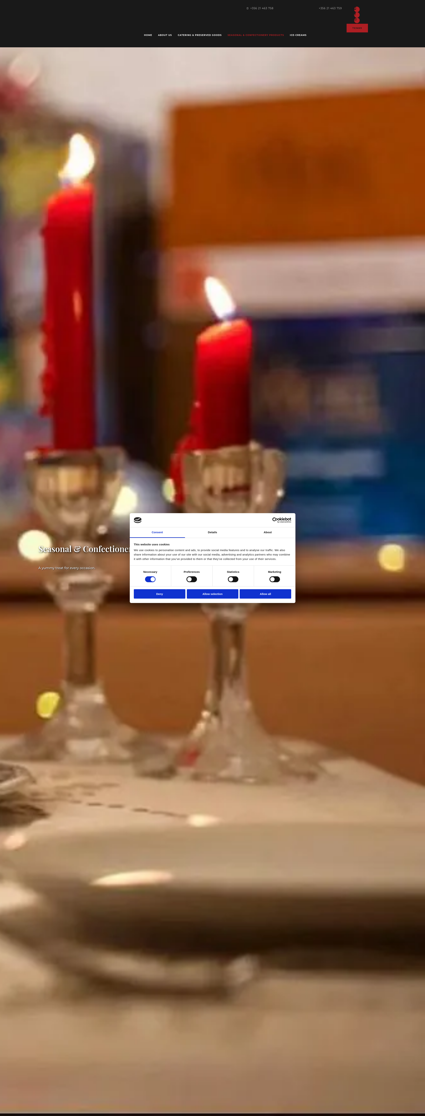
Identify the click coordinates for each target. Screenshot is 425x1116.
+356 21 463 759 (330, 8)
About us (165, 35)
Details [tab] (212, 532)
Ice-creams (298, 35)
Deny (159, 593)
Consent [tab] (157, 532)
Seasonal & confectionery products (256, 35)
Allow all (265, 593)
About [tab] (268, 532)
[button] (357, 28)
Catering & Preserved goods (200, 35)
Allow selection (212, 593)
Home (148, 35)
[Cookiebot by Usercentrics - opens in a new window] (275, 520)
